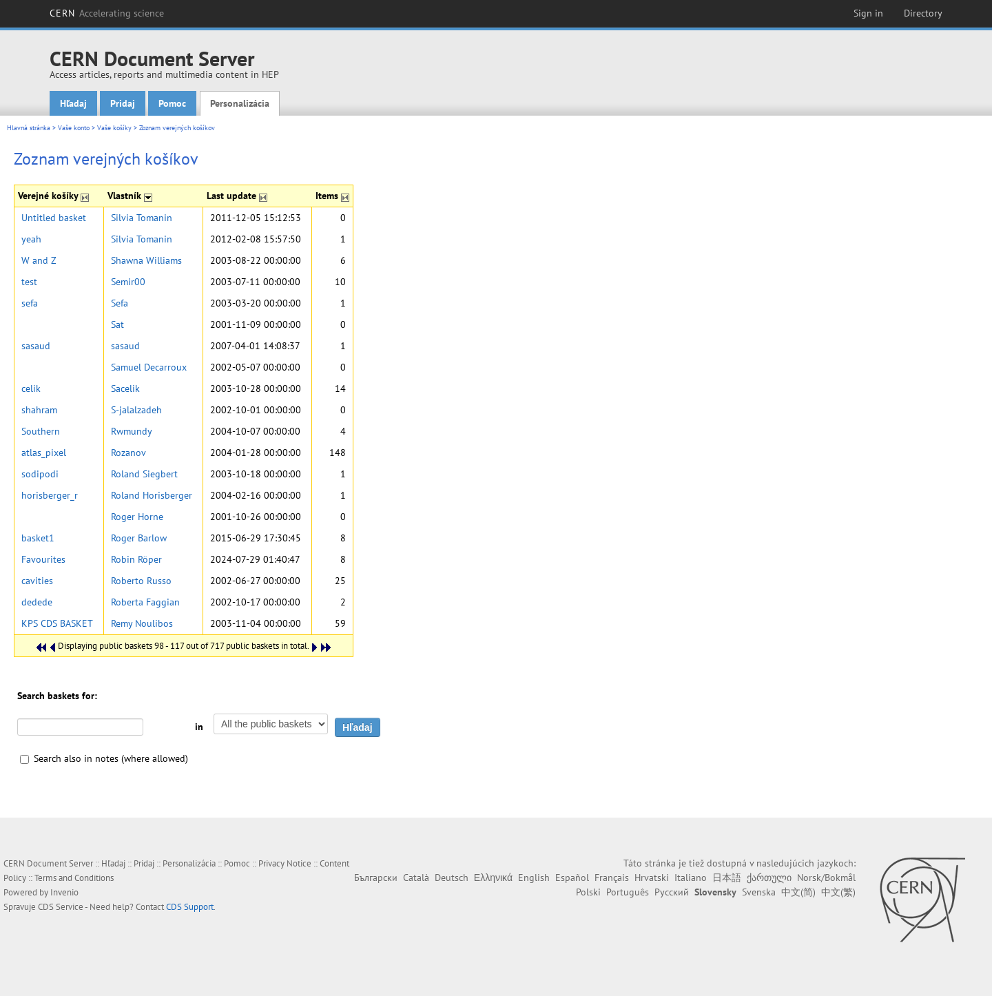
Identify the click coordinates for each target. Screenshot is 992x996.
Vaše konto (74, 127)
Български (375, 877)
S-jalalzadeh (136, 410)
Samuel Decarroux (149, 367)
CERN (107, 13)
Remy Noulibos (142, 623)
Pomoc (172, 103)
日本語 (726, 877)
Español (572, 877)
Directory (923, 13)
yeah (31, 239)
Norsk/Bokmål (826, 877)
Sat (117, 324)
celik (31, 388)
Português (627, 892)
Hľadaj (73, 103)
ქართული (769, 877)
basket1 (37, 538)
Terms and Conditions (74, 878)
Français (612, 877)
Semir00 (128, 282)
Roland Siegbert (144, 474)
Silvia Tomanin (141, 217)
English (534, 877)
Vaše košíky (114, 127)
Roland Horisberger (151, 495)
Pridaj (122, 103)
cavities (37, 580)
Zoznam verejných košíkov (177, 127)
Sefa (119, 303)
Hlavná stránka (28, 127)
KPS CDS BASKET (57, 623)
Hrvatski (651, 877)
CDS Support (190, 907)
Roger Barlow (139, 538)
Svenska (759, 892)
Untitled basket (53, 217)
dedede (36, 602)
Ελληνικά (493, 877)
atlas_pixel (43, 452)
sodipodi (40, 474)
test (29, 282)
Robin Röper (136, 559)
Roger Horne (137, 516)
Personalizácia (239, 103)
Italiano (690, 877)
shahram (39, 410)
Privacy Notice (284, 863)
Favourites (43, 559)
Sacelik (125, 388)
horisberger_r (49, 495)
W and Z (38, 260)
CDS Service (60, 907)
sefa (29, 303)
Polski (588, 892)
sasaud (35, 346)
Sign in (868, 13)
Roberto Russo (141, 580)
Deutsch (451, 877)
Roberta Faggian (145, 602)
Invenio (64, 892)
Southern (40, 431)
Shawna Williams (146, 260)
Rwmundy (131, 431)
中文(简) (798, 892)
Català (416, 877)
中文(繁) (838, 892)
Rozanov (128, 452)
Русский (671, 892)
